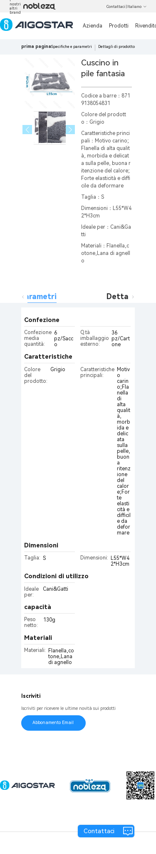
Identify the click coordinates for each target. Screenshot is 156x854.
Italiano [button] (137, 7)
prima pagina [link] (36, 46)
